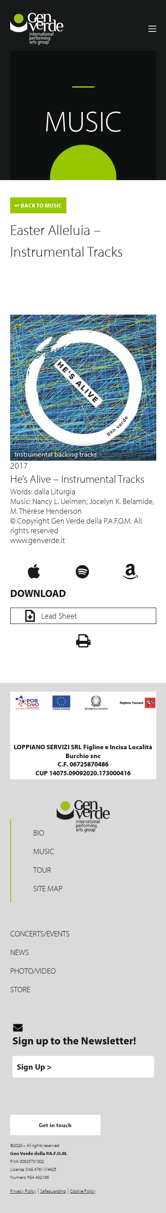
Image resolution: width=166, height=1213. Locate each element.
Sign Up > (34, 1067)
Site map (47, 888)
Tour (42, 870)
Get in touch (55, 1124)
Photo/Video (33, 971)
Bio (38, 833)
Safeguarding (53, 1191)
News (19, 952)
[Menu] (152, 29)
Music (43, 851)
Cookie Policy (83, 1191)
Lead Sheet (48, 616)
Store (20, 989)
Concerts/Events (39, 933)
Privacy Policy (23, 1191)
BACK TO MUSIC (38, 205)
